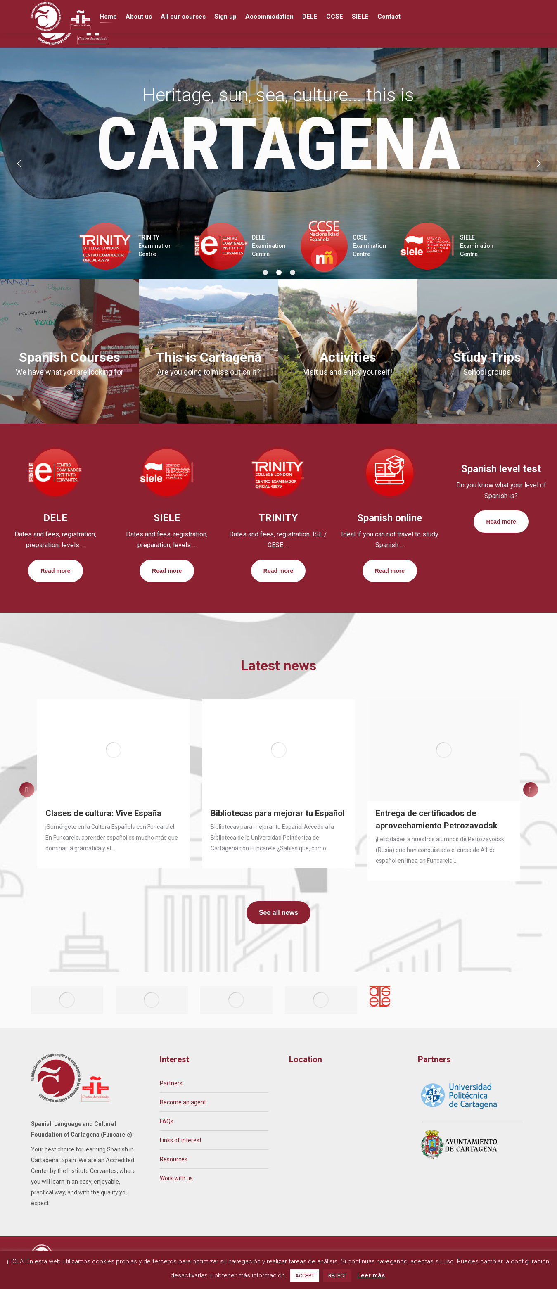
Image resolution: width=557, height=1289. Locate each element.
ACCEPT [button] (304, 1275)
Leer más (371, 1275)
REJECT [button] (337, 1275)
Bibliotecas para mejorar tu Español (278, 828)
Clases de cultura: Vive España (103, 828)
